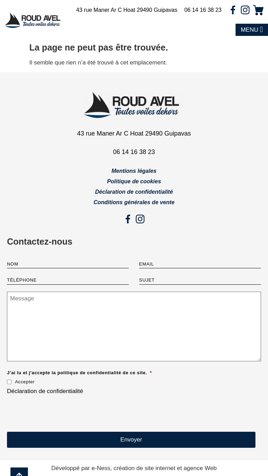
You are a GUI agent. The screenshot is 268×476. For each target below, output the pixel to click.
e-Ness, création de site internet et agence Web (154, 468)
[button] (252, 30)
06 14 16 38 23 (203, 10)
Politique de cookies (134, 181)
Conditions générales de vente (134, 202)
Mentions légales (134, 171)
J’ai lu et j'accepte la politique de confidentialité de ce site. (79, 372)
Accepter (25, 381)
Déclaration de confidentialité (134, 192)
